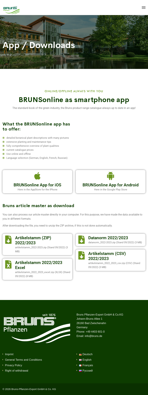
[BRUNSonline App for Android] (110, 176)
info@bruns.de (93, 336)
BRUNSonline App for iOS (37, 185)
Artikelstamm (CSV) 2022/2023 (107, 256)
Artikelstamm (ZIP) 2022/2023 (33, 240)
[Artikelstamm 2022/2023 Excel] (8, 264)
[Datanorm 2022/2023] (81, 239)
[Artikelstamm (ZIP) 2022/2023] (8, 239)
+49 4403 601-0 (95, 331)
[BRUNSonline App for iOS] (37, 176)
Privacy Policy (13, 365)
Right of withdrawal (16, 370)
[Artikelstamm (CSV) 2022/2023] (81, 255)
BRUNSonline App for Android (111, 185)
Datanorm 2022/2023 (108, 237)
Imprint (9, 354)
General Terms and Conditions (23, 359)
